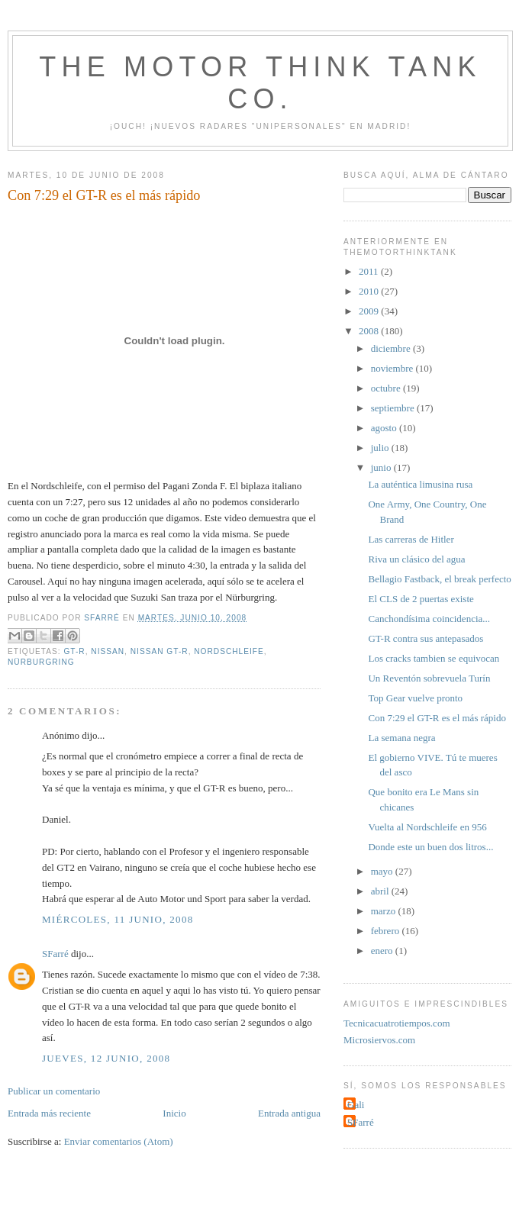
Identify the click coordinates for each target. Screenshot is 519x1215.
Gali (355, 1104)
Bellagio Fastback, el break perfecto (439, 579)
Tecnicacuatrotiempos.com (396, 1023)
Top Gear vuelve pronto (415, 698)
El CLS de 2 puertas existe (420, 598)
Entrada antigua (289, 1113)
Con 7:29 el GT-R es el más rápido (436, 718)
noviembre (393, 368)
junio (382, 467)
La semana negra (401, 737)
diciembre (392, 348)
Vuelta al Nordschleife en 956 (427, 827)
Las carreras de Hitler (410, 539)
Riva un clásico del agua (416, 559)
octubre (387, 388)
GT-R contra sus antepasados (425, 638)
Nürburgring (41, 662)
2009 (370, 311)
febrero (386, 930)
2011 (370, 271)
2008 (370, 331)
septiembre (394, 408)
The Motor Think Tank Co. (260, 82)
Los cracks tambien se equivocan (433, 658)
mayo (383, 871)
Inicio (174, 1113)
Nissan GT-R (160, 651)
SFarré (55, 953)
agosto (385, 427)
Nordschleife (229, 651)
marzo (384, 911)
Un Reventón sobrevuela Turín (429, 678)
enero (383, 950)
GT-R (74, 651)
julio (381, 447)
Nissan (107, 651)
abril (381, 891)
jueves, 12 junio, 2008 (106, 1058)
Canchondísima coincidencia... (429, 618)
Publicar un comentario (54, 1091)
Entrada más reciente (49, 1113)
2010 (370, 291)
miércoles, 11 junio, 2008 (118, 919)
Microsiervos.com (379, 1040)
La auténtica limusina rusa (420, 484)
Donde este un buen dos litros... (430, 846)
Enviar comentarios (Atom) (118, 1141)
